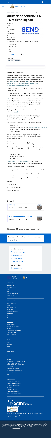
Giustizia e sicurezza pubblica (13, 326)
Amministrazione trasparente (13, 381)
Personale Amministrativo (12, 293)
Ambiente (9, 328)
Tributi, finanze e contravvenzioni (14, 330)
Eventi (8, 356)
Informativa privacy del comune (13, 385)
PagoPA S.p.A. (13, 81)
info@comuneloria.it (14, 368)
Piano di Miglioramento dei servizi (14, 393)
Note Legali (9, 387)
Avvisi (17, 12)
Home (8, 12)
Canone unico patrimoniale (12, 318)
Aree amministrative (11, 287)
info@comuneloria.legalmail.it (15, 370)
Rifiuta (25, 432)
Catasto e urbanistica (11, 303)
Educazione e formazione (12, 311)
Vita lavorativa (10, 322)
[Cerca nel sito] (42, 6)
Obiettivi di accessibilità (12, 389)
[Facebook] (8, 401)
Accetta (25, 435)
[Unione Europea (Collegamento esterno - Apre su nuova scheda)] (13, 278)
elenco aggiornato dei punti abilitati (18, 161)
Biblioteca (9, 305)
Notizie (8, 342)
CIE (16, 115)
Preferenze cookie (16, 428)
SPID (12, 115)
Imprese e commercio (11, 334)
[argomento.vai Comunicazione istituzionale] (14, 60)
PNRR (27, 81)
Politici (8, 291)
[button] (10, 2)
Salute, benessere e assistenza (13, 316)
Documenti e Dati (10, 295)
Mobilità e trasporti (11, 324)
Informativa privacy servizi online (14, 383)
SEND (16, 79)
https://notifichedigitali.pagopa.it (38, 127)
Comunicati (9, 344)
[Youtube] (12, 401)
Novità (12, 12)
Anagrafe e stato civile (11, 307)
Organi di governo (10, 285)
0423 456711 (12, 366)
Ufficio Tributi (13, 205)
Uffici (8, 289)
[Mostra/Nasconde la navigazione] (3, 6)
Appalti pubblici (10, 313)
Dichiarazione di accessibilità (13, 391)
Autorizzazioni (10, 309)
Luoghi (8, 354)
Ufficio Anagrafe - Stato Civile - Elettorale (20, 216)
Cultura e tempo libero (11, 332)
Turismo (8, 320)
